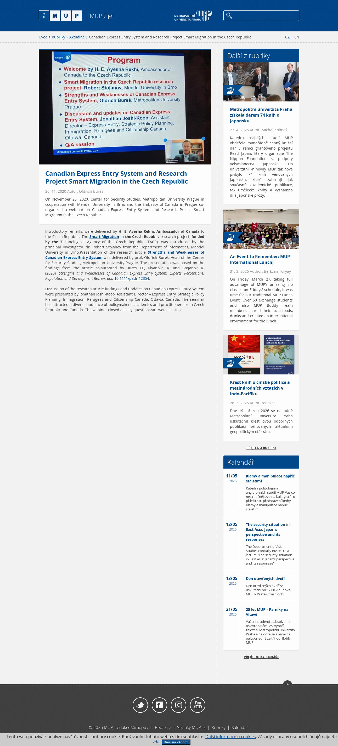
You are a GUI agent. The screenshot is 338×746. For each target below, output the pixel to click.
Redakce (163, 727)
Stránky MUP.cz (191, 727)
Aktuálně (77, 37)
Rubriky (58, 37)
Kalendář (240, 727)
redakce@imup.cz (132, 727)
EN (296, 37)
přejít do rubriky (261, 448)
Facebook (159, 705)
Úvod (43, 37)
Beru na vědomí (176, 742)
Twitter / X (140, 705)
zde (156, 742)
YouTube (197, 705)
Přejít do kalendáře (261, 657)
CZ (287, 37)
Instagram (178, 705)
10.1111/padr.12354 (131, 278)
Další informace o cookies (230, 737)
